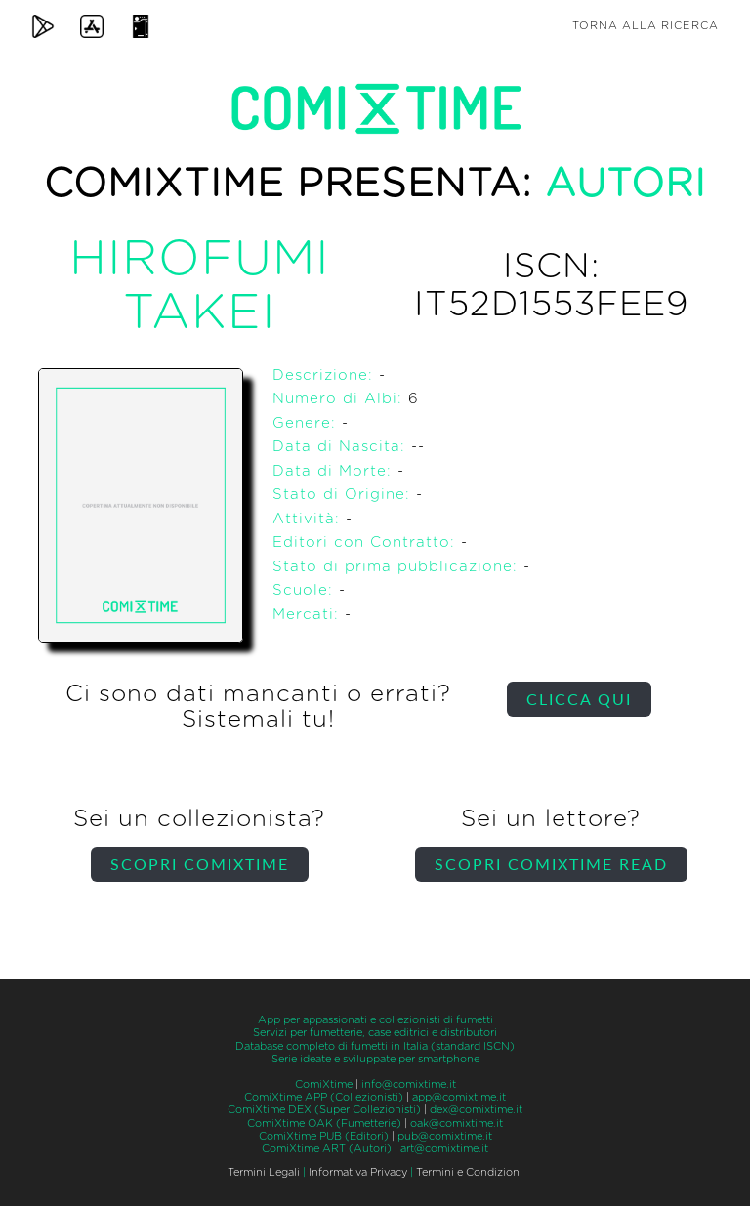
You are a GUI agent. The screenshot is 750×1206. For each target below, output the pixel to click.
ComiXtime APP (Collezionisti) (323, 1097)
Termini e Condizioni (469, 1172)
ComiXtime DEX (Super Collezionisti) (324, 1109)
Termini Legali (264, 1172)
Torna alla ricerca (645, 26)
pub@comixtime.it (444, 1136)
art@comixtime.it (444, 1149)
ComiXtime (324, 1084)
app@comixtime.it (459, 1097)
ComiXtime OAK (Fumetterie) (324, 1123)
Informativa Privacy (358, 1172)
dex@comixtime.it (476, 1109)
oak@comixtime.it (456, 1123)
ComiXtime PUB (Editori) (324, 1136)
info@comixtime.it (408, 1084)
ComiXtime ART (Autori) (327, 1149)
